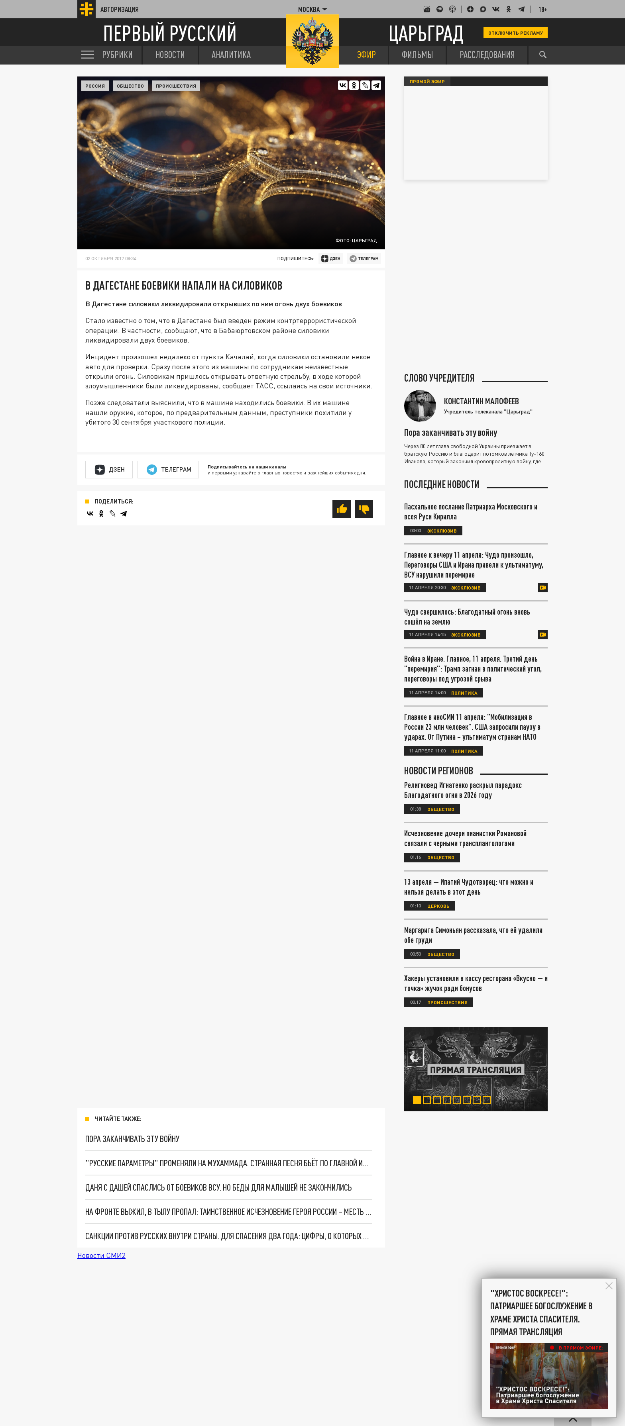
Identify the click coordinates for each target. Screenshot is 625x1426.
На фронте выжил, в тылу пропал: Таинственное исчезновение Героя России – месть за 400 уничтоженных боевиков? (228, 1211)
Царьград (426, 33)
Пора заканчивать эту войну (132, 1138)
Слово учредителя (439, 378)
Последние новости (442, 484)
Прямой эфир (427, 81)
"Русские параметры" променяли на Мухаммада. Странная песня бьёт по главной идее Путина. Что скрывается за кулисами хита (228, 1163)
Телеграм (169, 469)
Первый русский (170, 33)
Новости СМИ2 (101, 1255)
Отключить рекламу (515, 32)
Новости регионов (438, 770)
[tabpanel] (476, 1069)
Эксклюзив (442, 530)
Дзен (109, 469)
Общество (130, 85)
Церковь (438, 906)
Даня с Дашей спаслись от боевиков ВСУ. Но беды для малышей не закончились (218, 1187)
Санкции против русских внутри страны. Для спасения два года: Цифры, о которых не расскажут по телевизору (228, 1235)
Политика (464, 692)
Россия (95, 85)
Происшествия (176, 85)
